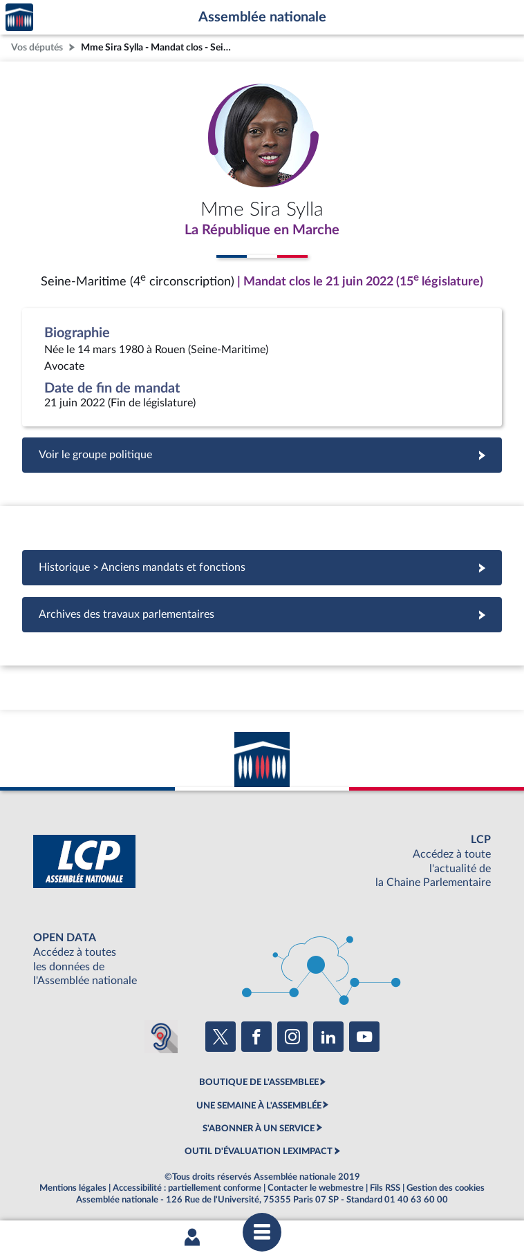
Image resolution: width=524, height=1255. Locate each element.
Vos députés (37, 47)
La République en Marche (262, 230)
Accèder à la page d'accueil (19, 17)
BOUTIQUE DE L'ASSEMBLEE (259, 1082)
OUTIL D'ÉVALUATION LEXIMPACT (259, 1151)
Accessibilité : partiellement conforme (187, 1188)
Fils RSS (385, 1188)
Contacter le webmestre (316, 1188)
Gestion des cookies (445, 1188)
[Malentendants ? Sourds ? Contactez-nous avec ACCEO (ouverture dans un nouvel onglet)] (161, 1036)
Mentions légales (72, 1188)
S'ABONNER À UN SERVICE (259, 1128)
